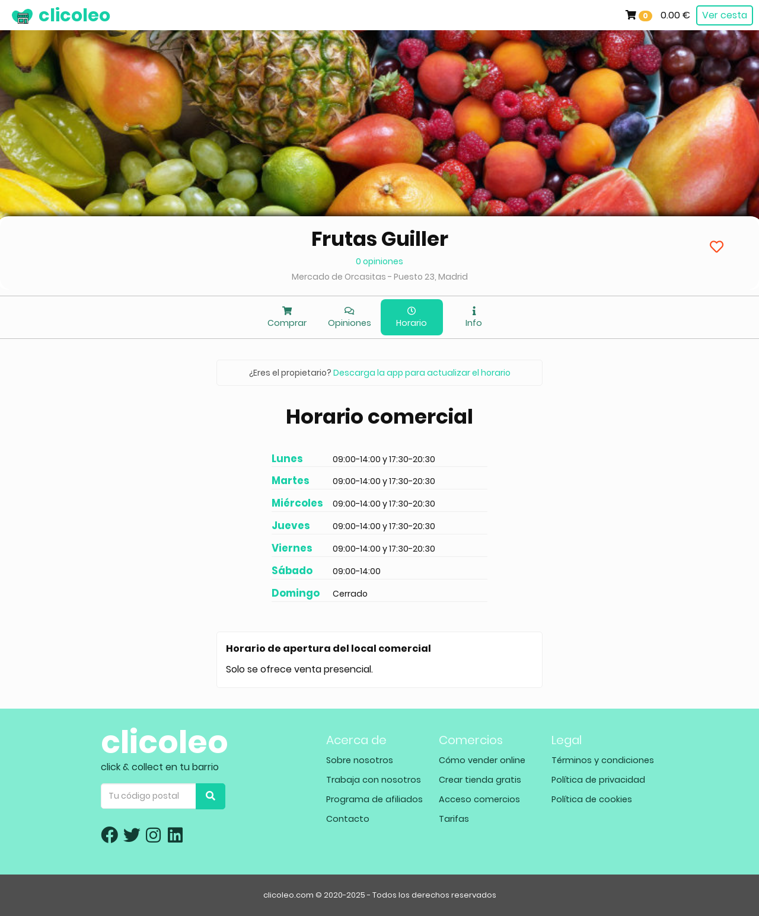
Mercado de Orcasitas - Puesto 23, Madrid (380, 277)
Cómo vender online (482, 760)
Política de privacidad (598, 780)
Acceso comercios (479, 799)
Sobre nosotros (359, 760)
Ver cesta (724, 15)
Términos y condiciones (602, 760)
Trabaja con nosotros (373, 780)
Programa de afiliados (374, 799)
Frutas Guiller (379, 239)
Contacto (347, 819)
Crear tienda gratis (480, 780)
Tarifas (454, 819)
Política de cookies (591, 799)
